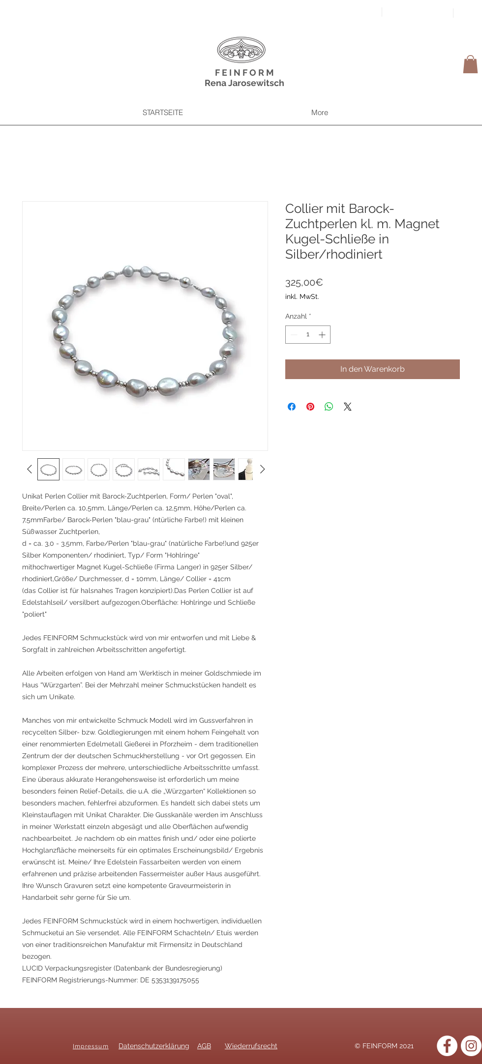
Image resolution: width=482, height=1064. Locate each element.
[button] (470, 64)
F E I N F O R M (244, 72)
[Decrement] (293, 334)
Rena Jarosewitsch (244, 83)
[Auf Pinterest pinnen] (310, 407)
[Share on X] (348, 407)
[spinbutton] (308, 334)
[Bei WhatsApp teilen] (329, 407)
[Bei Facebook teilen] (292, 407)
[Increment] (323, 334)
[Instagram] (471, 1045)
